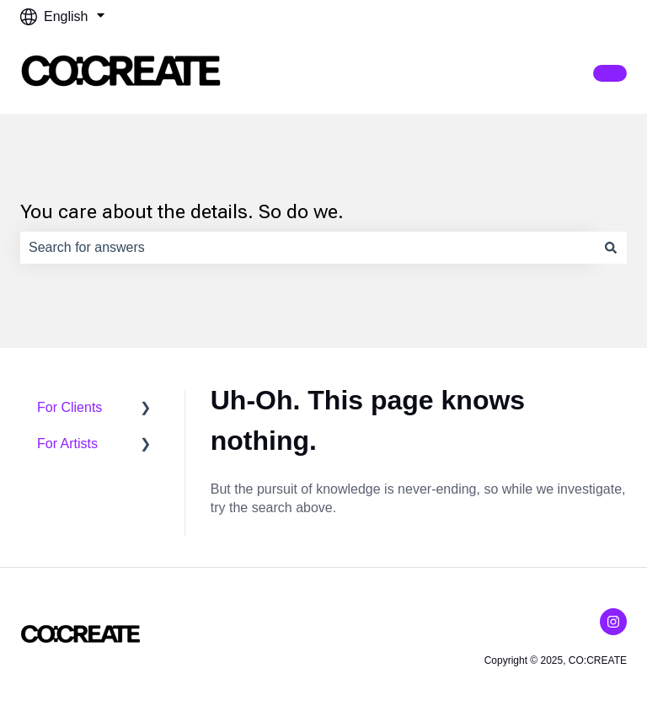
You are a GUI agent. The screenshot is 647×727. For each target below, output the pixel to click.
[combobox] (307, 248)
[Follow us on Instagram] (613, 621)
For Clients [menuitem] (69, 407)
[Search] (611, 248)
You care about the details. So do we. (182, 211)
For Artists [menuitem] (67, 443)
